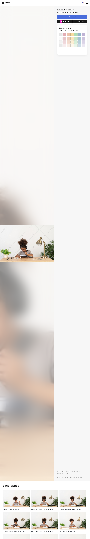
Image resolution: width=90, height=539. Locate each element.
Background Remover (71, 30)
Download (72, 17)
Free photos (61, 9)
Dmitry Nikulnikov (67, 477)
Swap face (80, 21)
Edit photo (64, 21)
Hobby (70, 9)
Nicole (80, 477)
